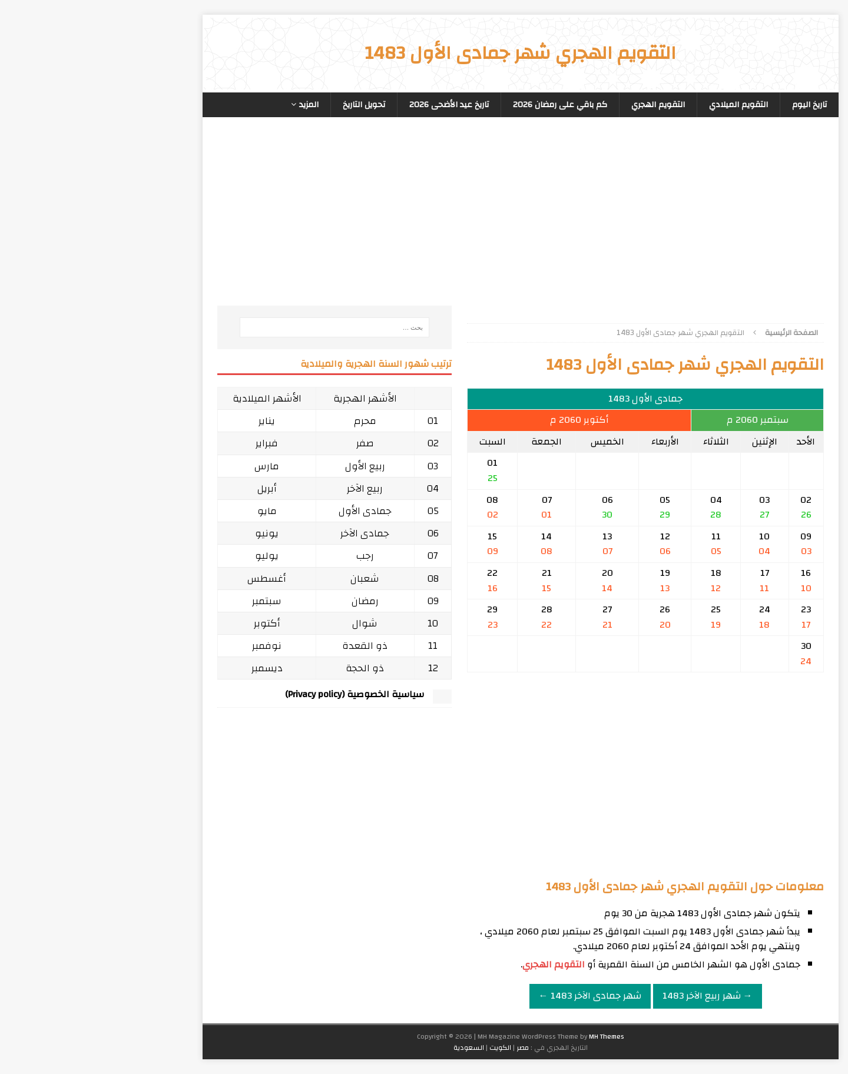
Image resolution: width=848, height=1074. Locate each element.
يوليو (170, 555)
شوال (268, 623)
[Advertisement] (548, 223)
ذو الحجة (268, 668)
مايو (170, 511)
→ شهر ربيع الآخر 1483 (611, 996)
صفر (268, 443)
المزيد (212, 104)
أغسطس (170, 578)
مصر (426, 1047)
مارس (170, 466)
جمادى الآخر (268, 533)
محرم (268, 421)
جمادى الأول (268, 511)
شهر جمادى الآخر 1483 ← (493, 996)
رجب (268, 555)
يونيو (170, 533)
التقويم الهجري (561, 104)
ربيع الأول (269, 466)
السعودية (372, 1047)
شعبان (268, 578)
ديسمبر (170, 668)
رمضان (268, 601)
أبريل (170, 488)
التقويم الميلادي (641, 104)
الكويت (404, 1047)
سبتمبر (170, 601)
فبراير (170, 443)
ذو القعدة (268, 646)
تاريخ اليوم (712, 104)
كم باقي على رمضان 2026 (463, 104)
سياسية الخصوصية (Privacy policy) (257, 694)
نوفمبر (170, 646)
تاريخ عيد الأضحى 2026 (352, 104)
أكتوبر (170, 623)
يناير (170, 421)
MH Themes (510, 1036)
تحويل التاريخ (267, 104)
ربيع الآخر (268, 488)
